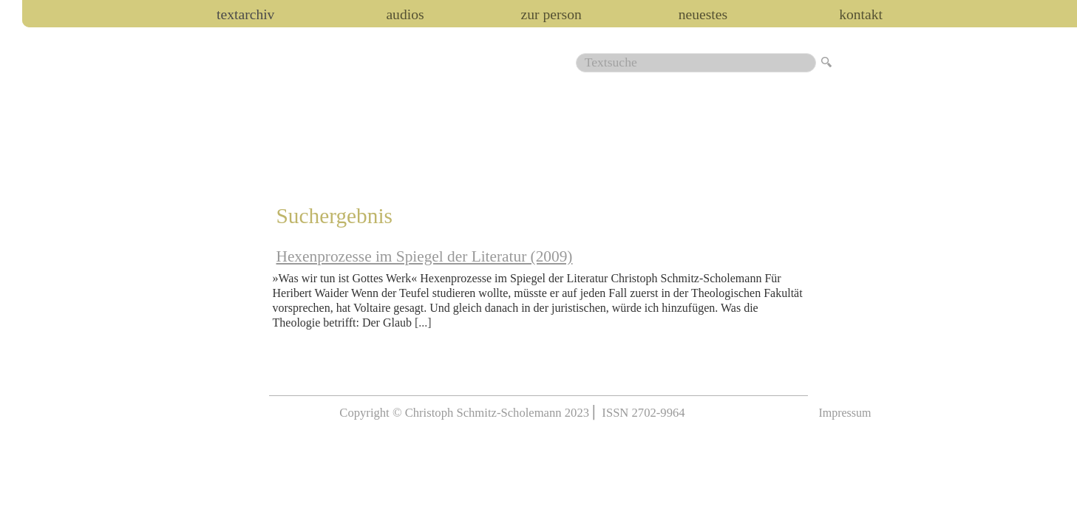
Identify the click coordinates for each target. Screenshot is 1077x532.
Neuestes (703, 14)
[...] (423, 322)
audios (405, 14)
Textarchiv (245, 14)
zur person (551, 14)
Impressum (844, 412)
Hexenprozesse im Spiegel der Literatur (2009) (424, 256)
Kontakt (861, 14)
